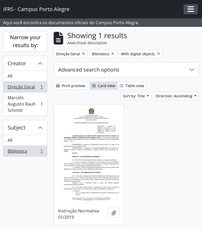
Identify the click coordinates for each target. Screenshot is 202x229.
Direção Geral (25, 88)
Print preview (70, 85)
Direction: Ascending (174, 95)
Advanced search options (88, 69)
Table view (132, 85)
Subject (17, 127)
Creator (17, 63)
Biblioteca (25, 152)
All (10, 76)
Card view (103, 85)
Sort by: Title (134, 95)
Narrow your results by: (25, 41)
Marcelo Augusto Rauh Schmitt (25, 104)
